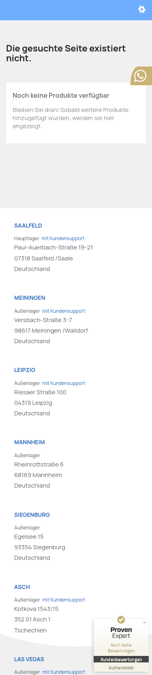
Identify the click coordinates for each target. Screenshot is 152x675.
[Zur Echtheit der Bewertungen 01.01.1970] (121, 667)
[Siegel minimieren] (145, 623)
